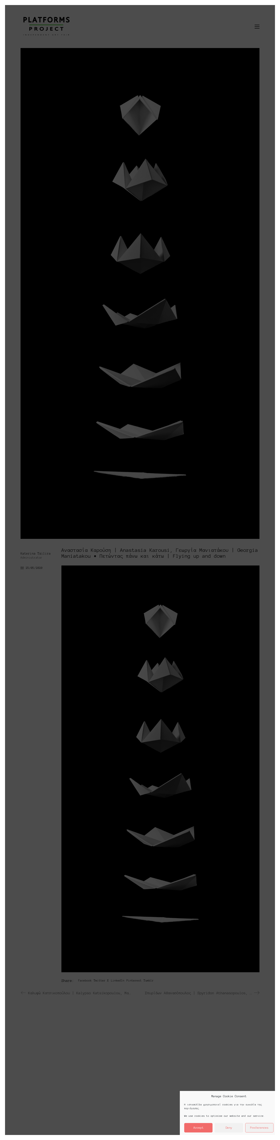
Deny (229, 1127)
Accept (198, 1127)
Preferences (259, 1127)
